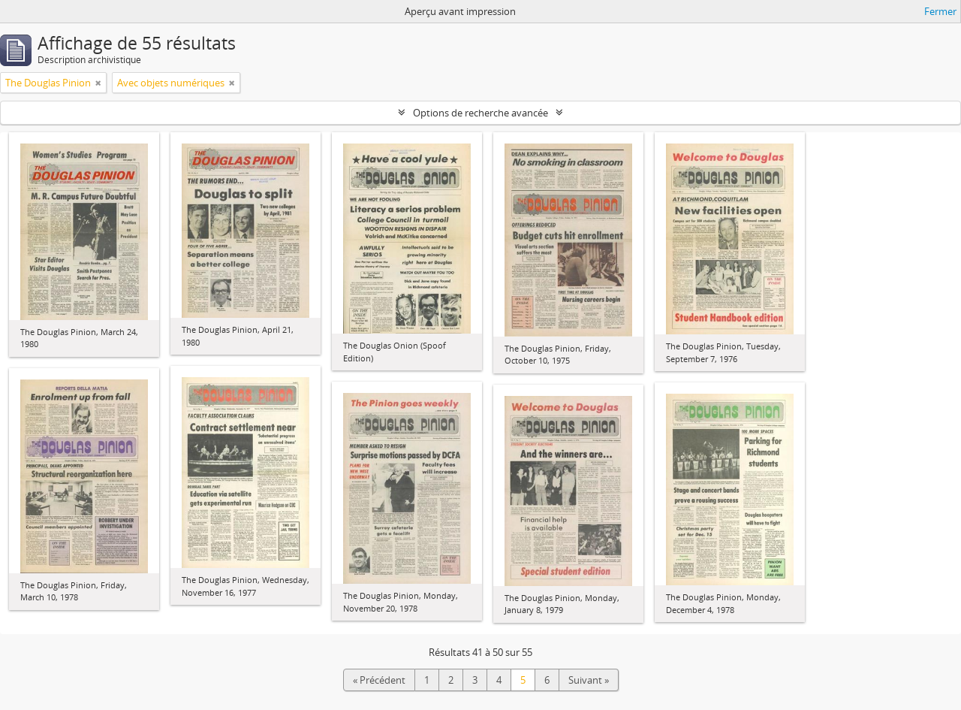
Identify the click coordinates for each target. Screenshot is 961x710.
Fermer (940, 11)
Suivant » (588, 680)
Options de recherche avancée (480, 112)
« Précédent (379, 680)
